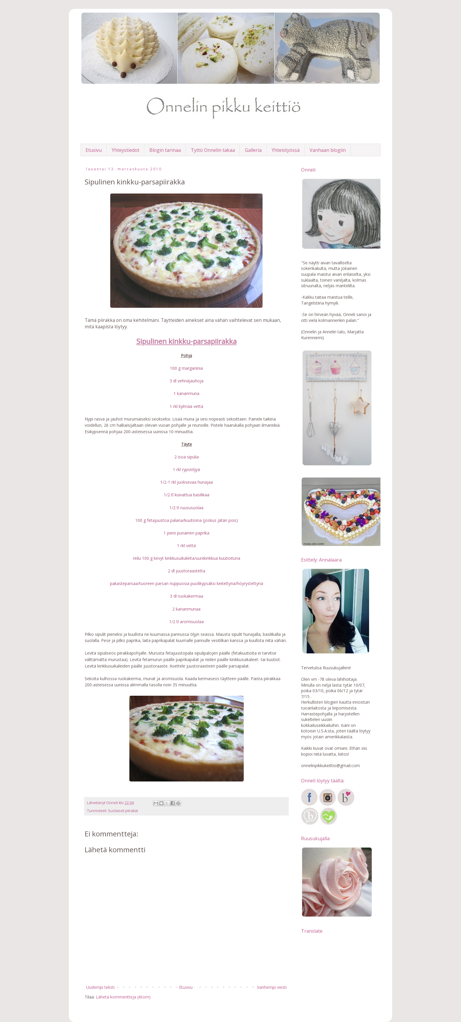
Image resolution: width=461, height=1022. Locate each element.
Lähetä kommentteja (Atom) (123, 997)
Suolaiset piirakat (123, 810)
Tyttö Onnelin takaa (213, 150)
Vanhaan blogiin (328, 150)
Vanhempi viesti (272, 987)
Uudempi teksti (100, 987)
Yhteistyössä (286, 150)
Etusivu (94, 150)
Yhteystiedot (125, 150)
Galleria (253, 150)
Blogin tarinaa (165, 150)
